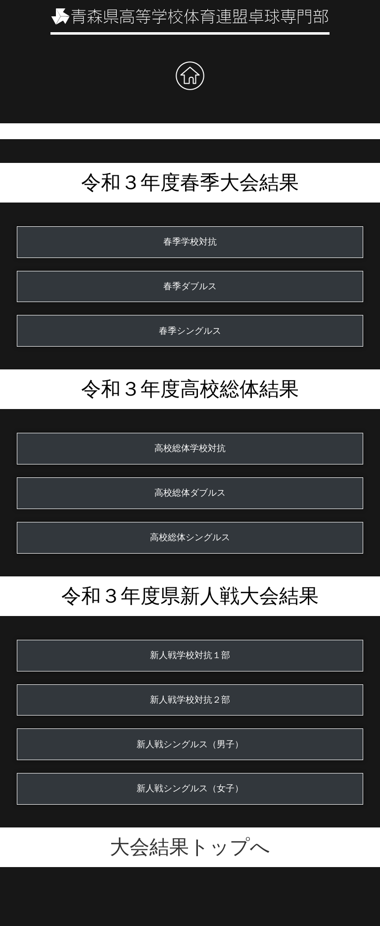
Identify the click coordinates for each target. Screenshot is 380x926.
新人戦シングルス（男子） (190, 744)
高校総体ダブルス (190, 493)
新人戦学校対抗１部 (190, 655)
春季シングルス (190, 331)
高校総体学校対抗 (190, 448)
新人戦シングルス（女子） (190, 788)
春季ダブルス (190, 286)
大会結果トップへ (190, 847)
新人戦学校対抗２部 (190, 700)
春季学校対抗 (190, 242)
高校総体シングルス (190, 537)
